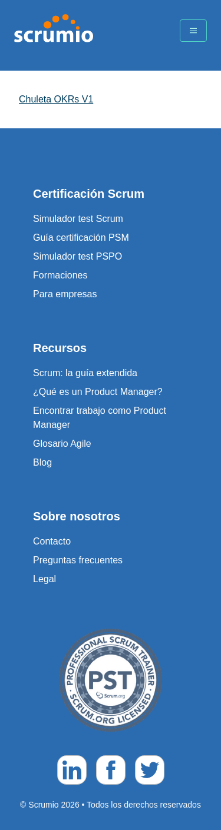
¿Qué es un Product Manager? (98, 392)
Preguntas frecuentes (78, 560)
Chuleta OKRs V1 (56, 99)
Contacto (52, 541)
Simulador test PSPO (77, 256)
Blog (42, 462)
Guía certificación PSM (81, 238)
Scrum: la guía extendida (85, 373)
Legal (44, 579)
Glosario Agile (62, 444)
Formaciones (60, 275)
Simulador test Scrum (78, 219)
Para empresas (65, 294)
